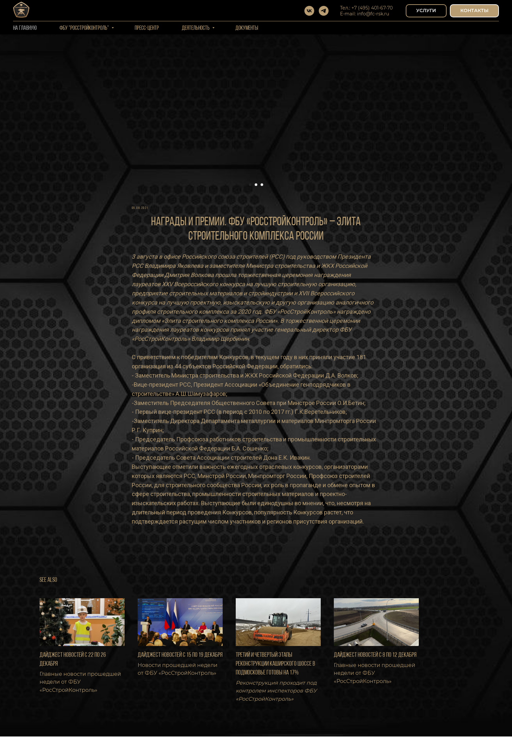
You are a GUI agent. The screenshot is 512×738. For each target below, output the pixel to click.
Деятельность (196, 28)
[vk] (309, 11)
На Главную (25, 28)
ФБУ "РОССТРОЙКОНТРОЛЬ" (85, 28)
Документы (246, 28)
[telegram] (324, 11)
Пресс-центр (147, 28)
